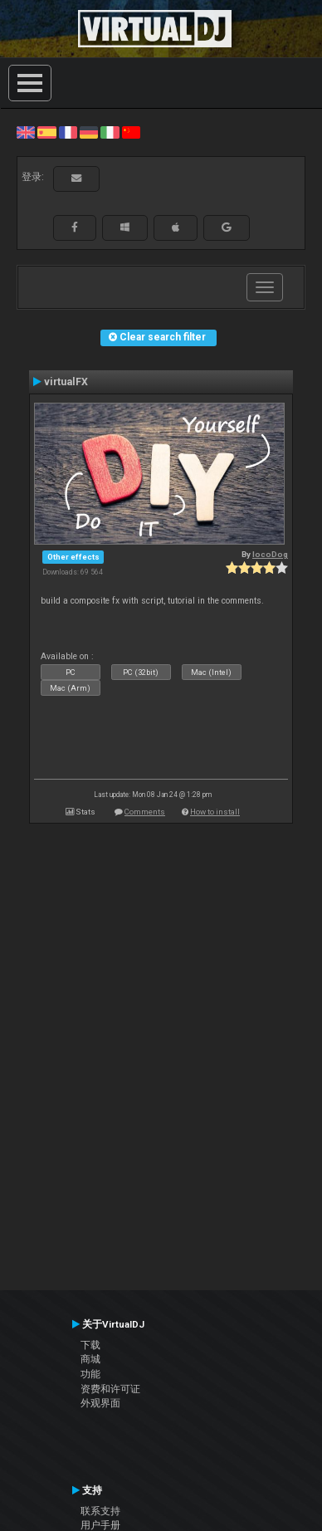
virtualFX (66, 382)
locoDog (270, 554)
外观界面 (100, 1403)
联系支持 (100, 1511)
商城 (90, 1359)
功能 (90, 1374)
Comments (144, 811)
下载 (90, 1345)
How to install (215, 811)
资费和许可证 (110, 1389)
